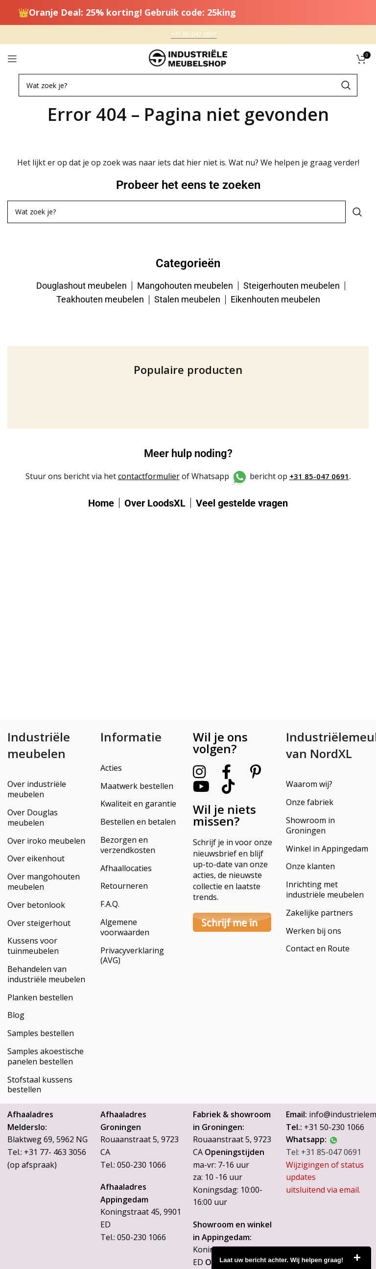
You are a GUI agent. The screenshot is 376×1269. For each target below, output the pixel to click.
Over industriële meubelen (36, 789)
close (357, 1257)
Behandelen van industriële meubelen (46, 974)
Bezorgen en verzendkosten (127, 844)
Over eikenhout (36, 858)
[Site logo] (188, 57)
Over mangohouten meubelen (43, 881)
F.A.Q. (109, 904)
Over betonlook (36, 905)
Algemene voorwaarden (124, 927)
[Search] (188, 85)
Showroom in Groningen (310, 825)
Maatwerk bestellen (136, 786)
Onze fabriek (309, 802)
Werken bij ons (313, 930)
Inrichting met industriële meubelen (325, 889)
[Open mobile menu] (12, 59)
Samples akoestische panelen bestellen (45, 1056)
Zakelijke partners (319, 912)
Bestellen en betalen (138, 821)
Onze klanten (310, 866)
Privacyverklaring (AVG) (132, 955)
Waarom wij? (309, 784)
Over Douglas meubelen (32, 817)
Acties (111, 767)
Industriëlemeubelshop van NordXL (327, 745)
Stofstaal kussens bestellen (39, 1084)
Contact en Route (318, 948)
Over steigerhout (38, 923)
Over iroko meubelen (46, 840)
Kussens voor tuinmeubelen (33, 945)
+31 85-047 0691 (319, 476)
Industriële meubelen (38, 745)
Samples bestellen (40, 1033)
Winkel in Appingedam (327, 848)
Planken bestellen (40, 997)
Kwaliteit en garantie (138, 803)
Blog (15, 1015)
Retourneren (124, 885)
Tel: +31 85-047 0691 (323, 1152)
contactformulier (149, 476)
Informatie (131, 737)
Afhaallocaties (126, 868)
